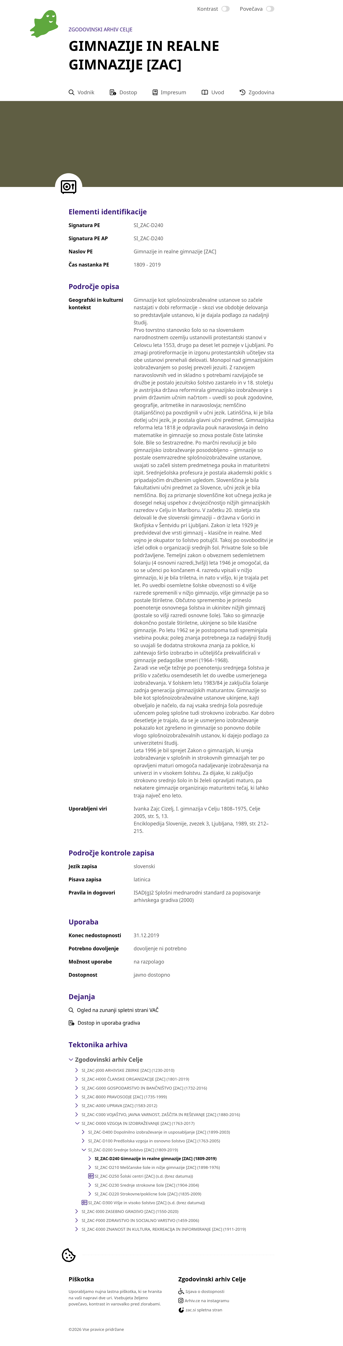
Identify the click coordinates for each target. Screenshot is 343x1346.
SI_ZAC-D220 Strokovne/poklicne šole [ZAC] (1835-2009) (148, 1194)
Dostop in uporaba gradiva (104, 1023)
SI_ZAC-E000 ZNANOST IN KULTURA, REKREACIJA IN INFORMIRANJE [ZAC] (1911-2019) (164, 1229)
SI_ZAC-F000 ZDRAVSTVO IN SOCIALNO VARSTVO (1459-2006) (140, 1220)
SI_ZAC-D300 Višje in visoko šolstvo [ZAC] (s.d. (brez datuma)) (146, 1203)
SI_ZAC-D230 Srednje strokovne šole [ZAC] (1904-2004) (147, 1185)
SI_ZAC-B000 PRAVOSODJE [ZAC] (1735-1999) (124, 1097)
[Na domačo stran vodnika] (44, 23)
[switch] (213, 8)
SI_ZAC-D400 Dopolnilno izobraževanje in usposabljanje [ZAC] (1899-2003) (159, 1132)
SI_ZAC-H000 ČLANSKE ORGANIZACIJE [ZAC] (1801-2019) (135, 1079)
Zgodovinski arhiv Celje (109, 1059)
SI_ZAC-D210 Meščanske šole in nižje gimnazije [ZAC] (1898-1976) (157, 1167)
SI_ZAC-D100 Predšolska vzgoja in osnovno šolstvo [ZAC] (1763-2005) (154, 1141)
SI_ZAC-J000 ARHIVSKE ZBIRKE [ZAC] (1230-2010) (128, 1070)
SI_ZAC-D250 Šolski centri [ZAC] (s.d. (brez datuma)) (144, 1176)
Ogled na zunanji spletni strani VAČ (114, 1010)
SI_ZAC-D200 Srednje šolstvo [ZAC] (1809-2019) (133, 1150)
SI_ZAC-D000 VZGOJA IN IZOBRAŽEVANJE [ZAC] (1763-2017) (138, 1123)
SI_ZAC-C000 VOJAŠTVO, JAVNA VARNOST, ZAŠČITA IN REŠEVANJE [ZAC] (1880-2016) (161, 1114)
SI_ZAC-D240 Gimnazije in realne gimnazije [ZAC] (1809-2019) (156, 1158)
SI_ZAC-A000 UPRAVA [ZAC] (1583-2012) (119, 1105)
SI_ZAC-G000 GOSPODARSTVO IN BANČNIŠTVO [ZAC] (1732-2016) (144, 1088)
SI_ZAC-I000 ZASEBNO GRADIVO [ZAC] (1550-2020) (130, 1211)
